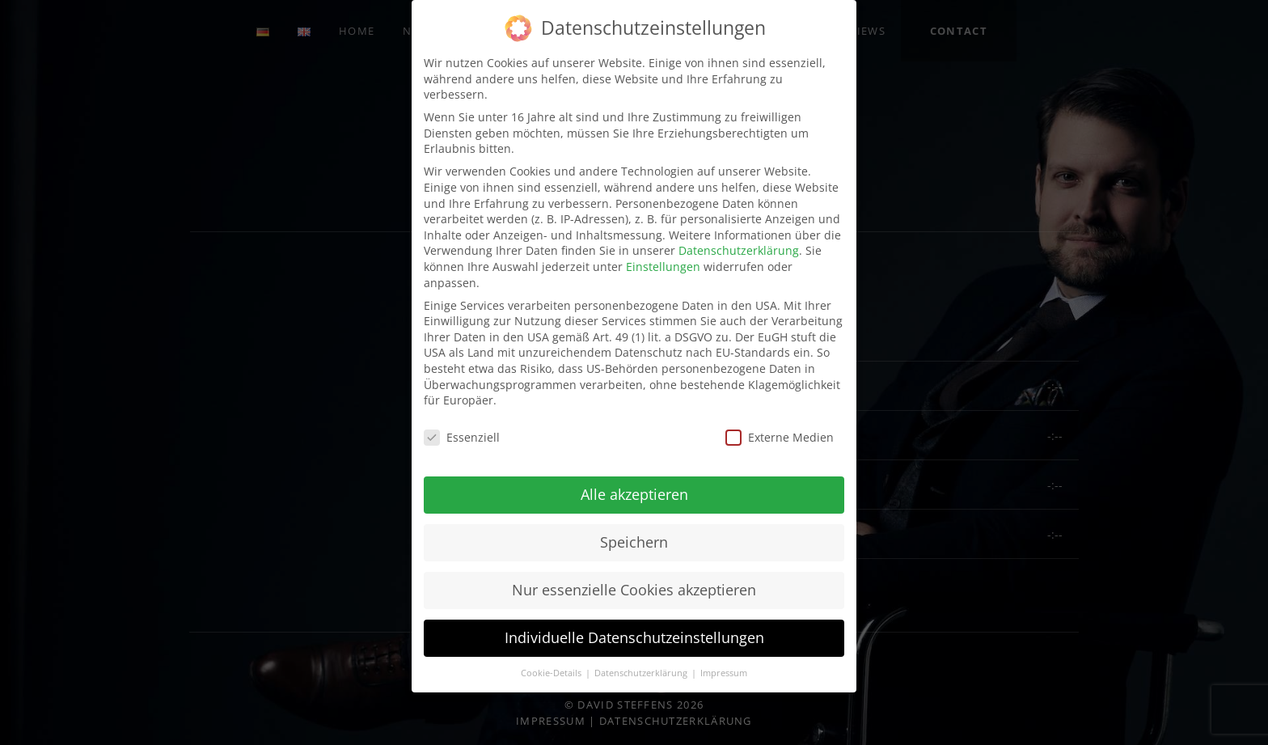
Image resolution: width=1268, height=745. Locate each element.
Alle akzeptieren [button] (634, 494)
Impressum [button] (723, 673)
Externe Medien (779, 437)
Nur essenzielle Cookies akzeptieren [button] (634, 589)
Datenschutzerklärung (738, 250)
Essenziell (462, 437)
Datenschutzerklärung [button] (642, 673)
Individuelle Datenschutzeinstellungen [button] (634, 637)
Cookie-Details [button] (552, 673)
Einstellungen (663, 266)
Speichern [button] (634, 542)
